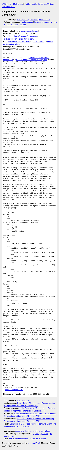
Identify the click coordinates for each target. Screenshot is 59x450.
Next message (27, 22)
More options (44, 19)
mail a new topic (43, 431)
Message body (23, 19)
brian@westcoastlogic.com (19, 41)
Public (27, 4)
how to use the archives (18, 439)
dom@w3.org (38, 41)
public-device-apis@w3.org (43, 4)
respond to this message (25, 431)
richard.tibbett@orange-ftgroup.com (22, 36)
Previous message (41, 22)
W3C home (6, 4)
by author (15, 436)
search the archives (38, 439)
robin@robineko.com (29, 31)
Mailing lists (18, 4)
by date (36, 434)
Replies (23, 25)
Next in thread (12, 25)
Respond (34, 19)
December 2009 (8, 7)
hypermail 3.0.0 (33, 443)
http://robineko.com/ (14, 390)
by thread (44, 434)
